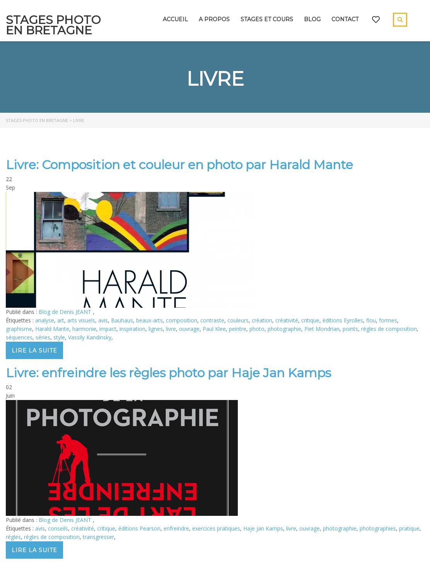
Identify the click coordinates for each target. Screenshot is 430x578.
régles (13, 537)
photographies (378, 528)
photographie (284, 328)
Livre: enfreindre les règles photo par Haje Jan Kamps (168, 372)
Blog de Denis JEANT (66, 311)
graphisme (19, 328)
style (59, 337)
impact (107, 328)
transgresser (98, 537)
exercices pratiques (216, 528)
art (60, 320)
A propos (214, 19)
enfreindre (176, 528)
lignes (155, 328)
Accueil (175, 19)
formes (388, 320)
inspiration (132, 328)
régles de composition (389, 328)
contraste (212, 320)
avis (103, 320)
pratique (409, 528)
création (262, 320)
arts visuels (81, 320)
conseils (58, 528)
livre (171, 328)
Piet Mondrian (322, 328)
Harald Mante (52, 328)
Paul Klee (214, 328)
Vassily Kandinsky (89, 337)
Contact (344, 19)
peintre (237, 328)
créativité (286, 320)
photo (256, 328)
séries (43, 337)
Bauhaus (122, 320)
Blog (312, 19)
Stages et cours (267, 19)
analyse (44, 320)
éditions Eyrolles (342, 320)
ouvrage (189, 328)
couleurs (238, 320)
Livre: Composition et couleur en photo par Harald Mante (179, 164)
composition (181, 320)
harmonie (84, 328)
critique (310, 320)
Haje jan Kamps (263, 528)
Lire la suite (34, 350)
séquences (19, 337)
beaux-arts (149, 320)
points (350, 328)
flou (371, 320)
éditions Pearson (139, 528)
